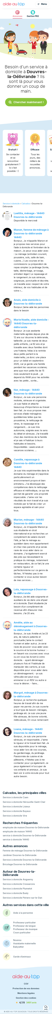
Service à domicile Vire (15, 815)
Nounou (17, 940)
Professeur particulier (24, 922)
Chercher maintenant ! (26, 102)
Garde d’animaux (22, 956)
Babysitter (18, 946)
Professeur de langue (24, 925)
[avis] (26, 1002)
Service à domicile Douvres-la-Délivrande (25, 859)
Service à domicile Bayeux (17, 811)
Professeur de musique (25, 929)
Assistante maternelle (24, 943)
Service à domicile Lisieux (16, 806)
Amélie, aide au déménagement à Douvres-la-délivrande (31, 626)
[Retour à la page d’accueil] (14, 4)
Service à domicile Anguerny (18, 879)
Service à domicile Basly (15, 893)
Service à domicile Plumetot (17, 888)
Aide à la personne (23, 912)
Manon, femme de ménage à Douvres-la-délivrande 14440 (31, 233)
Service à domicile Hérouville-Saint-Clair (24, 802)
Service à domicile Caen (15, 797)
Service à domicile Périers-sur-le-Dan (22, 897)
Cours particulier (22, 932)
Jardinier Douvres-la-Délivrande (19, 855)
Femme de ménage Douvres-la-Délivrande (25, 850)
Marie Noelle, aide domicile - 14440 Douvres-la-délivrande (31, 323)
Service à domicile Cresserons (19, 884)
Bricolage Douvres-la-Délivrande (20, 864)
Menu (42, 4)
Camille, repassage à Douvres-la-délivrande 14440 (28, 463)
